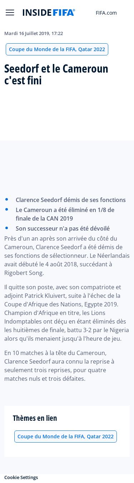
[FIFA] (49, 12)
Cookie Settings (21, 477)
